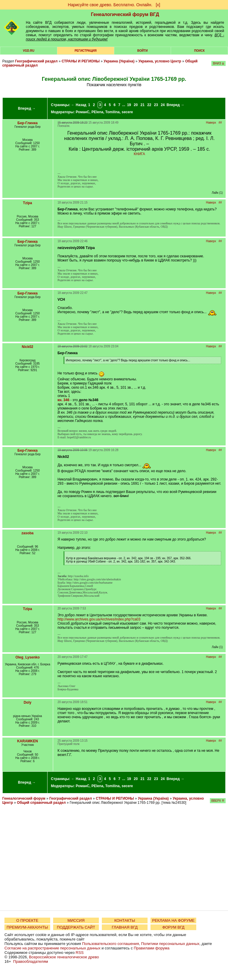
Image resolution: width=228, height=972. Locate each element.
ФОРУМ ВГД (173, 927)
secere (127, 112)
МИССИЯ (76, 920)
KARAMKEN (27, 741)
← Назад (78, 105)
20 (136, 105)
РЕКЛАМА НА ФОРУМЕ (173, 920)
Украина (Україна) (119, 61)
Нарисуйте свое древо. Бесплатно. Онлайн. (110, 4)
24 (162, 105)
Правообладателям (30, 961)
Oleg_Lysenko (27, 657)
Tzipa (27, 203)
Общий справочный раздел (41, 803)
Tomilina (112, 112)
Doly (27, 702)
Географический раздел (36, 61)
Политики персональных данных (170, 943)
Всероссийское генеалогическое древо (64, 957)
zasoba (27, 533)
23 (156, 105)
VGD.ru (28, 50)
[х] (158, 4)
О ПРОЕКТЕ (27, 920)
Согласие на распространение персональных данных (52, 948)
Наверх (211, 122)
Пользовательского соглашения (110, 943)
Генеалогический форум (23, 798)
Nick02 (27, 347)
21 (142, 105)
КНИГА (139, 154)
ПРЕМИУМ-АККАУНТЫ (27, 927)
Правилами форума (152, 948)
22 (149, 105)
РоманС (82, 112)
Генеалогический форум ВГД (125, 14)
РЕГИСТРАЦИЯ (85, 50)
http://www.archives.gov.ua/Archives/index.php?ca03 (99, 619)
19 (129, 105)
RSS (80, 952)
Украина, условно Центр (159, 61)
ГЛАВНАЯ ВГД (125, 927)
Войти (142, 50)
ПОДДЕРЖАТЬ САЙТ (76, 927)
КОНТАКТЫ (124, 920)
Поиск (199, 50)
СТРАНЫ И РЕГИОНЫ (80, 61)
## (220, 122)
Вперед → (27, 108)
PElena (97, 112)
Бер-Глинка (28, 123)
